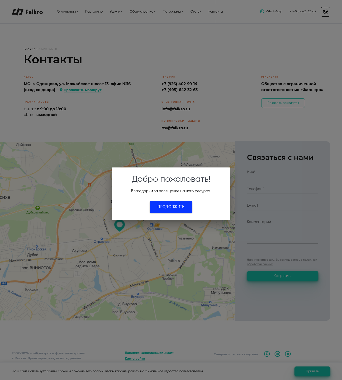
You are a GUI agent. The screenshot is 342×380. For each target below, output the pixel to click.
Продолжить (170, 207)
